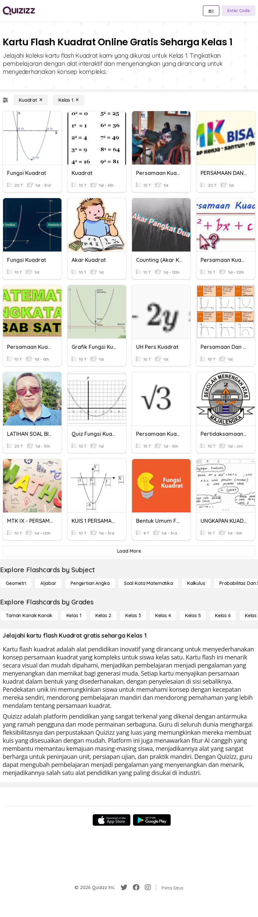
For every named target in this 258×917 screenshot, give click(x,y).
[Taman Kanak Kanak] (29, 615)
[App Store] (111, 820)
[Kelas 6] (222, 615)
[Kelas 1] (68, 100)
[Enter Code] (238, 10)
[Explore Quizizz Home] (19, 10)
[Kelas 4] (163, 615)
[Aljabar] (48, 583)
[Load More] (129, 551)
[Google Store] (152, 820)
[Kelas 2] (103, 615)
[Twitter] (124, 887)
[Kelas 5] (193, 615)
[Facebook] (136, 887)
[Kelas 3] (133, 615)
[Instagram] (148, 887)
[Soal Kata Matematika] (148, 583)
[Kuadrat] (30, 100)
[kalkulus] (196, 583)
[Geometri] (16, 583)
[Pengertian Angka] (90, 583)
